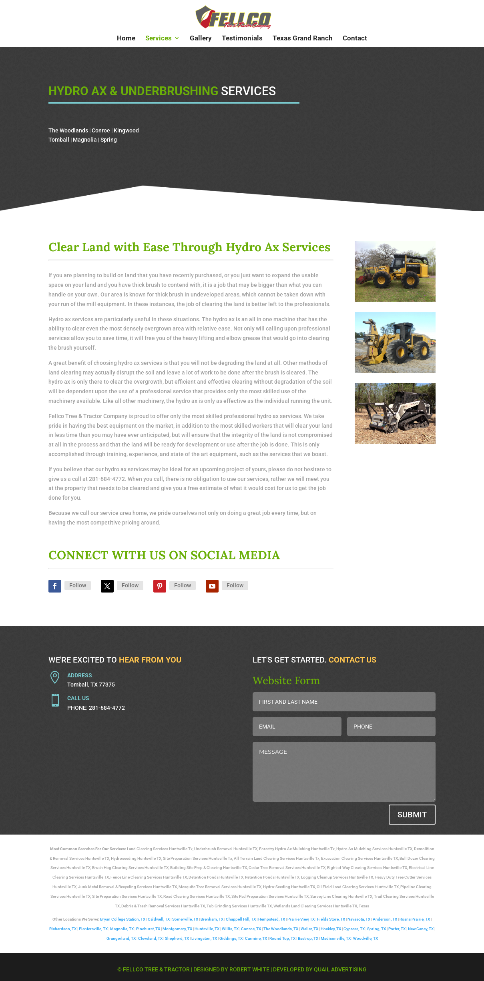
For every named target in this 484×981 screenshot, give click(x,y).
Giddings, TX (231, 938)
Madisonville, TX (336, 938)
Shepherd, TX (177, 938)
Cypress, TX (354, 929)
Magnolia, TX (122, 929)
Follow (77, 585)
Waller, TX (309, 929)
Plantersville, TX (93, 929)
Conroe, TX (251, 929)
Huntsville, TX (207, 929)
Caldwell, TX (159, 919)
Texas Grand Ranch (303, 38)
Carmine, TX (256, 938)
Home (126, 38)
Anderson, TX (385, 919)
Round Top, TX (282, 938)
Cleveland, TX (150, 938)
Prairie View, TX (301, 919)
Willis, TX (230, 929)
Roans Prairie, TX (415, 919)
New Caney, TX (421, 929)
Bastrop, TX (308, 938)
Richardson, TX (62, 929)
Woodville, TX (365, 938)
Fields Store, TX (331, 919)
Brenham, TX (212, 919)
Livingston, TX (204, 938)
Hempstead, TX (271, 919)
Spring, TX (376, 929)
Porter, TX (397, 929)
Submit (412, 814)
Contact (355, 38)
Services (158, 38)
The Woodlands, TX (280, 929)
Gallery (201, 38)
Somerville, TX (185, 919)
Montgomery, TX (177, 929)
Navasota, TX (358, 919)
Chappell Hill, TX (241, 919)
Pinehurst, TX (148, 929)
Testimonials (242, 38)
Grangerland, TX (121, 938)
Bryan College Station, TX (122, 919)
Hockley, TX (331, 929)
